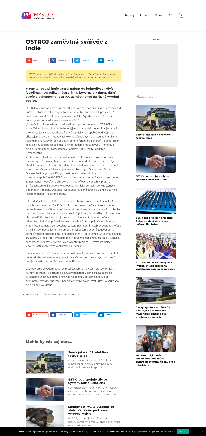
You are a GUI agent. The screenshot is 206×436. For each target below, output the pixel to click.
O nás (158, 15)
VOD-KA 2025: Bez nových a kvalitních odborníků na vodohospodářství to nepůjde (155, 265)
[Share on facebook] (61, 60)
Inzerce (144, 15)
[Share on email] (37, 60)
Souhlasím (183, 431)
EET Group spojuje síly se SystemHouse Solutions (87, 381)
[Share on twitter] (85, 60)
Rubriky (129, 15)
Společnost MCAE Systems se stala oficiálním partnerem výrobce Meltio (91, 410)
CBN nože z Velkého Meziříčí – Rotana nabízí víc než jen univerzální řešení (155, 221)
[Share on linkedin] (109, 60)
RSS (170, 15)
